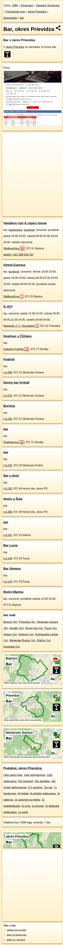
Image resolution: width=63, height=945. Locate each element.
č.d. (7, 372)
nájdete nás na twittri (16, 930)
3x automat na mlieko (27, 799)
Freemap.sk (44, 211)
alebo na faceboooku (17, 935)
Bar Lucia (10, 545)
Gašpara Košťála (16, 349)
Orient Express (14, 265)
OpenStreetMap (26, 211)
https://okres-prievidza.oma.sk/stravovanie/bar (23, 214)
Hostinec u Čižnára (17, 336)
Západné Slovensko (48, 5)
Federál (9, 359)
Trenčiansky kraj (15, 11)
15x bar (48, 787)
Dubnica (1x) (26, 634)
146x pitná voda (12, 775)
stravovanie (10, 17)
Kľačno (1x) (43, 640)
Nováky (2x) (16, 628)
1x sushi (23, 812)
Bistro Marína (13, 592)
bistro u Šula (12, 499)
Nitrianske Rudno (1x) (22, 640)
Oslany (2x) (10, 634)
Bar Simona (12, 568)
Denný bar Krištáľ (16, 382)
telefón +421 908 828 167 (18, 254)
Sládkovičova (14, 248)
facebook (29, 230)
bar (22, 17)
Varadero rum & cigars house (25, 223)
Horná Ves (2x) (34, 628)
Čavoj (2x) (50, 628)
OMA (15, 5)
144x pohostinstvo (34, 775)
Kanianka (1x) (11, 646)
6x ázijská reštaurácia (43, 793)
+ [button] (8, 138)
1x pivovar (38, 806)
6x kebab (23, 793)
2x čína (26, 806)
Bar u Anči (11, 475)
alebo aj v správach (16, 939)
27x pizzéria (35, 787)
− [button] (8, 143)
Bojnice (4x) (10, 622)
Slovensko (27, 5)
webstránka (15, 230)
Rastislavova (13, 442)
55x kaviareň (25, 781)
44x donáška (42, 781)
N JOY (8, 306)
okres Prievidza (37, 11)
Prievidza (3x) (27, 622)
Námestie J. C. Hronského (21, 326)
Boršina (9, 406)
